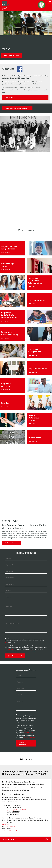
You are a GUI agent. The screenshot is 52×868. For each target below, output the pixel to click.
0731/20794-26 (10, 826)
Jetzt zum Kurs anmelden (16, 108)
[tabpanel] (25, 805)
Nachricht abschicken (22, 743)
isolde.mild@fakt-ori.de (9, 831)
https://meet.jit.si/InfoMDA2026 (16, 810)
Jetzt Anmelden (13, 656)
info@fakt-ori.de (9, 649)
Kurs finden (9, 55)
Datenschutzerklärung (29, 651)
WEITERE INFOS (9, 840)
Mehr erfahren (10, 97)
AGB (6, 642)
